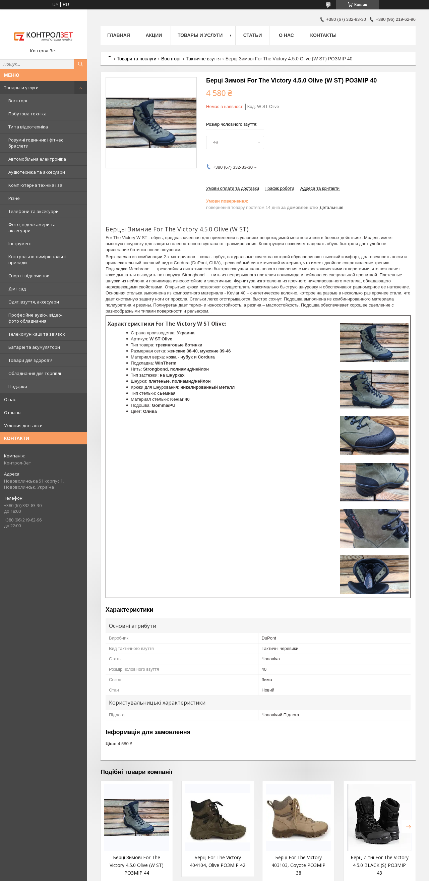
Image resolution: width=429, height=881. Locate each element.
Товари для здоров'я (30, 360)
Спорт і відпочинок (28, 276)
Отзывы (12, 412)
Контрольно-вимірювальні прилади (37, 260)
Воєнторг (18, 101)
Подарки (17, 386)
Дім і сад (17, 289)
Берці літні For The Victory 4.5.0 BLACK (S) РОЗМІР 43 (380, 865)
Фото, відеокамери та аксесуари (32, 227)
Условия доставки (23, 426)
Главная (118, 35)
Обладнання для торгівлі (34, 373)
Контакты (323, 35)
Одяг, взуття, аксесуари (33, 302)
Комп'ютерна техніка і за (35, 185)
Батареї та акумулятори (34, 347)
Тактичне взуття (203, 58)
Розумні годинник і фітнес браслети (35, 143)
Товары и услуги (21, 88)
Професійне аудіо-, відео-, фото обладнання (35, 318)
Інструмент (20, 243)
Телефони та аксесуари (33, 211)
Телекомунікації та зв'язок (36, 334)
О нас (10, 399)
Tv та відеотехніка (28, 127)
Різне (14, 198)
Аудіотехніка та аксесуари (36, 172)
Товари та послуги (136, 58)
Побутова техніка (27, 114)
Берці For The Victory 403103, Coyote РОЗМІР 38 (298, 865)
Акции (153, 35)
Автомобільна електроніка (37, 159)
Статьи (252, 35)
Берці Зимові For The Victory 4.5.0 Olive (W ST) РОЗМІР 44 (137, 865)
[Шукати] (80, 64)
